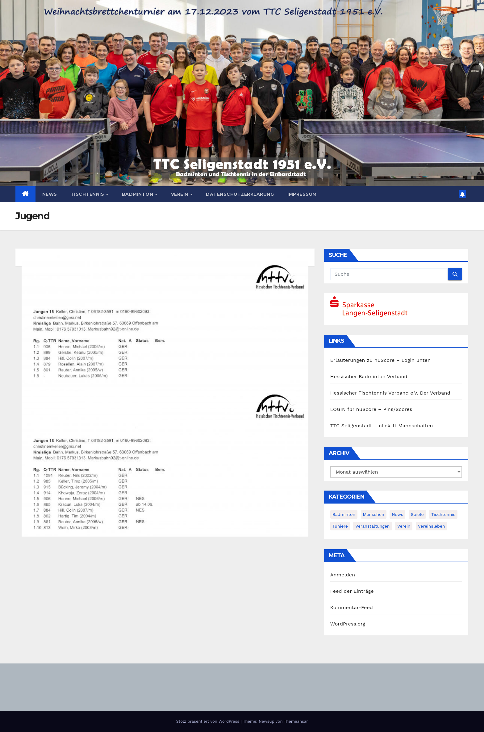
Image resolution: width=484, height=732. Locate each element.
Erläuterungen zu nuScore (362, 360)
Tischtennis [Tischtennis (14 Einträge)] (443, 514)
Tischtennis (88, 194)
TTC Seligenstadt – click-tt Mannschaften (381, 426)
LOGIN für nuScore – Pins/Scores (371, 409)
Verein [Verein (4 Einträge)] (403, 526)
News (49, 194)
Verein (180, 194)
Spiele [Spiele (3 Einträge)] (417, 514)
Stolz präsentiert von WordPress (208, 721)
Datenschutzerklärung (240, 194)
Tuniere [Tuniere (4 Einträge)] (340, 526)
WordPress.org (347, 624)
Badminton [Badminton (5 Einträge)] (343, 514)
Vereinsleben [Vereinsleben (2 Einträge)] (431, 526)
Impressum (302, 194)
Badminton (138, 194)
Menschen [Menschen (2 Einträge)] (373, 514)
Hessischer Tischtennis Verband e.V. (374, 393)
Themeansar (296, 721)
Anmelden (342, 575)
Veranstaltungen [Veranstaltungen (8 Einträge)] (372, 526)
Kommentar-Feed (351, 607)
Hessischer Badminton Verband (368, 376)
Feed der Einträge (352, 591)
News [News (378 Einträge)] (397, 514)
